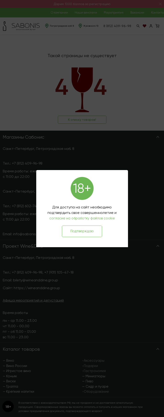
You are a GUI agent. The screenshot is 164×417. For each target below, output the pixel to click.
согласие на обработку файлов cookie (82, 218)
